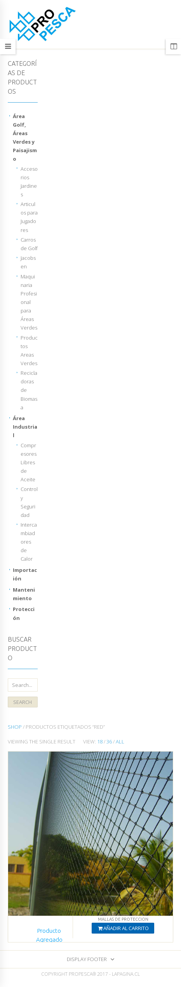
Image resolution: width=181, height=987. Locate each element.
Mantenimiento (24, 594)
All (120, 741)
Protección (24, 613)
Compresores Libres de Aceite (29, 462)
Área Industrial (25, 427)
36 (109, 741)
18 (100, 741)
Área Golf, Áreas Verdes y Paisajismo (25, 137)
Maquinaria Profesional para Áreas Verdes (29, 302)
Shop (15, 726)
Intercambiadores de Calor (29, 541)
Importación (25, 574)
